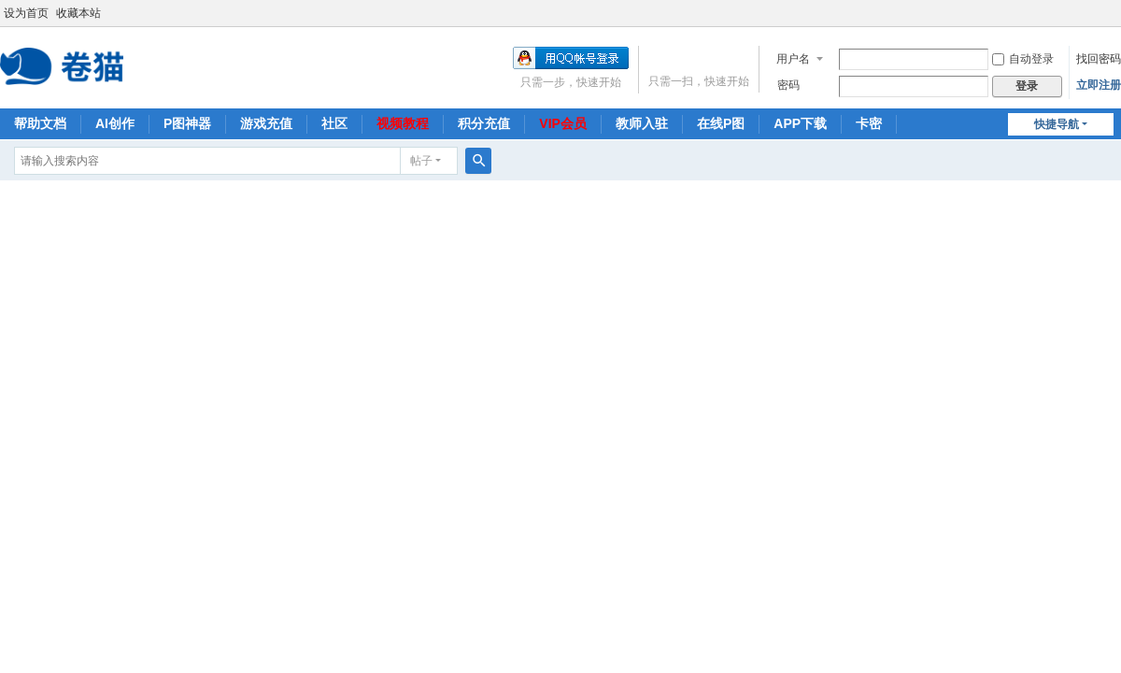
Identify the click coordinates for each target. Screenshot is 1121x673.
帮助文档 (40, 123)
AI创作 (115, 123)
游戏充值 (266, 123)
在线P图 (721, 123)
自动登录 (1023, 58)
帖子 (421, 160)
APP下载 (800, 123)
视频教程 (402, 123)
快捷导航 (1056, 124)
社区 (334, 123)
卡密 (869, 123)
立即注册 (1098, 85)
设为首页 (26, 13)
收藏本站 (78, 13)
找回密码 (1098, 58)
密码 (788, 85)
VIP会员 (563, 123)
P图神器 (187, 123)
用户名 (793, 58)
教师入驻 (642, 123)
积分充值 (484, 123)
